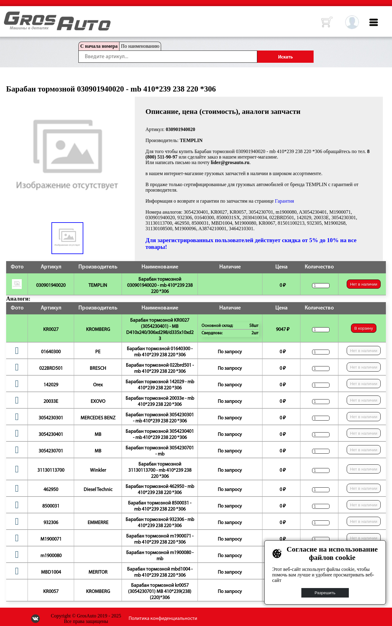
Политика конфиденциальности (163, 618)
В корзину (363, 328)
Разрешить (325, 592)
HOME (8, 15)
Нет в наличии (363, 284)
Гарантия (284, 201)
